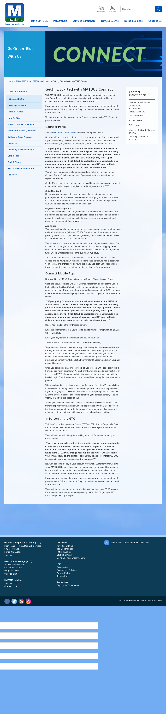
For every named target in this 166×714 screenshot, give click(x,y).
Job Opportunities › (66, 549)
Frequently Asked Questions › (22, 130)
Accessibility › (63, 567)
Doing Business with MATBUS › (71, 558)
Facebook (7, 601)
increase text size (112, 9)
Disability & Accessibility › (21, 149)
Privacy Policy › (64, 573)
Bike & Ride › (14, 156)
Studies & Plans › (65, 555)
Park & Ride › (14, 162)
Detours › (12, 143)
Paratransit (60, 20)
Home (11, 81)
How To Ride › (15, 118)
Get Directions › (137, 115)
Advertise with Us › (65, 546)
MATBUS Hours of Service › (21, 124)
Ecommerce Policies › (67, 570)
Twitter (14, 601)
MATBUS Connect (42, 81)
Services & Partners (83, 20)
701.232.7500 (135, 120)
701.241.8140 (10, 574)
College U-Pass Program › (21, 137)
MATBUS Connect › (17, 91)
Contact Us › (10, 586)
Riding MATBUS (39, 20)
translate (101, 9)
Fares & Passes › (16, 111)
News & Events (110, 20)
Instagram (28, 601)
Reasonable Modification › (21, 168)
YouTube (21, 601)
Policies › (12, 175)
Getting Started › (17, 105)
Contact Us (155, 20)
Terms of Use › (64, 576)
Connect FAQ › (16, 99)
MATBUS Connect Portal (65, 132)
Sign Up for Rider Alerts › (68, 585)
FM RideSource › (65, 552)
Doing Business (133, 20)
